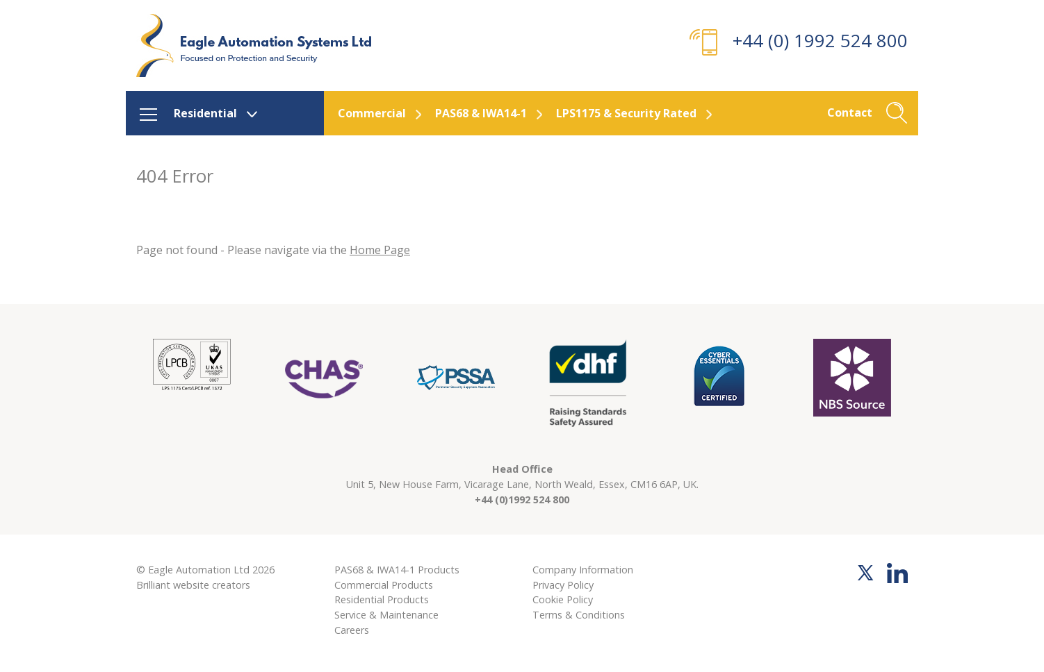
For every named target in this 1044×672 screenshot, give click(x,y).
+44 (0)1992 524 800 (522, 499)
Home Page (380, 250)
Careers (351, 630)
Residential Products (381, 599)
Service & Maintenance (386, 614)
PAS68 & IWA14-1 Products (396, 569)
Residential (205, 113)
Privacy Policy (563, 584)
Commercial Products (383, 584)
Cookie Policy (562, 599)
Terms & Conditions (578, 614)
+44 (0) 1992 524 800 (820, 40)
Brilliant (153, 584)
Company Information (582, 569)
